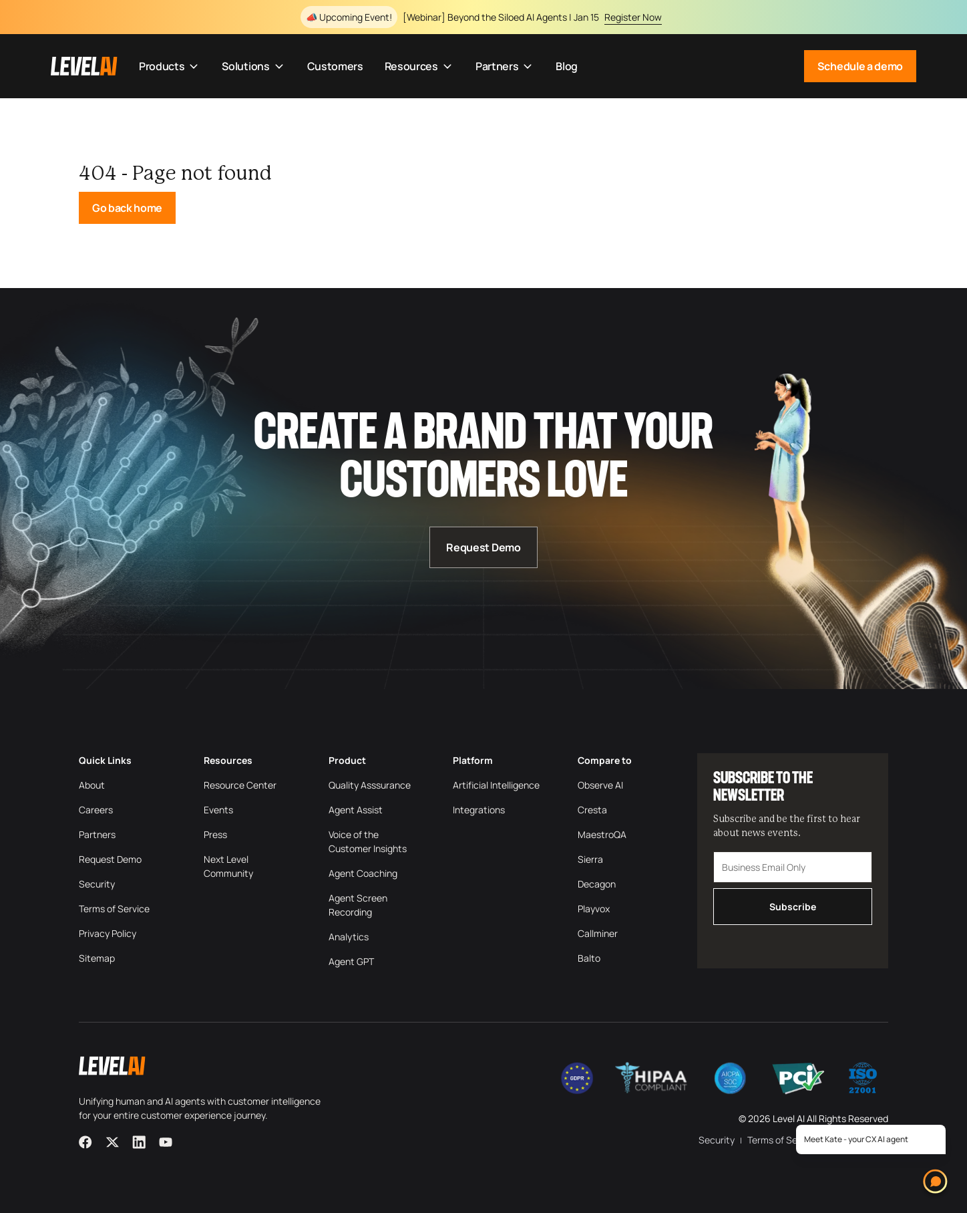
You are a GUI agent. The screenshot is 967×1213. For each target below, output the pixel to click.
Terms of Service (114, 908)
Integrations (479, 809)
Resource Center (240, 785)
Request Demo (483, 547)
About (92, 785)
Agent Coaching (363, 873)
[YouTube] (165, 1142)
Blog (567, 66)
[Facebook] (85, 1142)
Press (215, 834)
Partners (504, 66)
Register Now (633, 17)
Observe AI (600, 785)
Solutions (253, 66)
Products (169, 66)
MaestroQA (602, 834)
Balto (589, 958)
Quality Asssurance (370, 785)
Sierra (590, 859)
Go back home (127, 207)
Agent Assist (356, 809)
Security (97, 884)
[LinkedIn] (139, 1142)
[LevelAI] (84, 66)
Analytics (349, 936)
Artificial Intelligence (496, 785)
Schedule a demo (860, 66)
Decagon (597, 884)
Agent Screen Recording (358, 905)
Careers (96, 809)
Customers (335, 66)
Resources (419, 66)
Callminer (598, 933)
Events (218, 809)
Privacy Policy (107, 933)
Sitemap (97, 958)
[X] (112, 1142)
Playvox (594, 908)
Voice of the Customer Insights (368, 841)
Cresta (592, 809)
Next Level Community (228, 866)
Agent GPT (351, 961)
